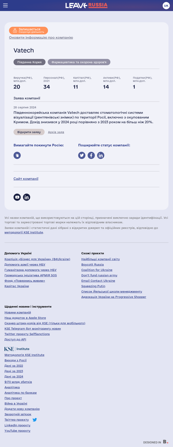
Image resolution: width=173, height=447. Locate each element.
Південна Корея (29, 62)
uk (166, 5)
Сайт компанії (26, 179)
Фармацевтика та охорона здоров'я (79, 62)
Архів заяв (56, 132)
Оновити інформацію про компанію (41, 37)
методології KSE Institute (24, 232)
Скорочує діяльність (31, 30)
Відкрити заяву (29, 132)
